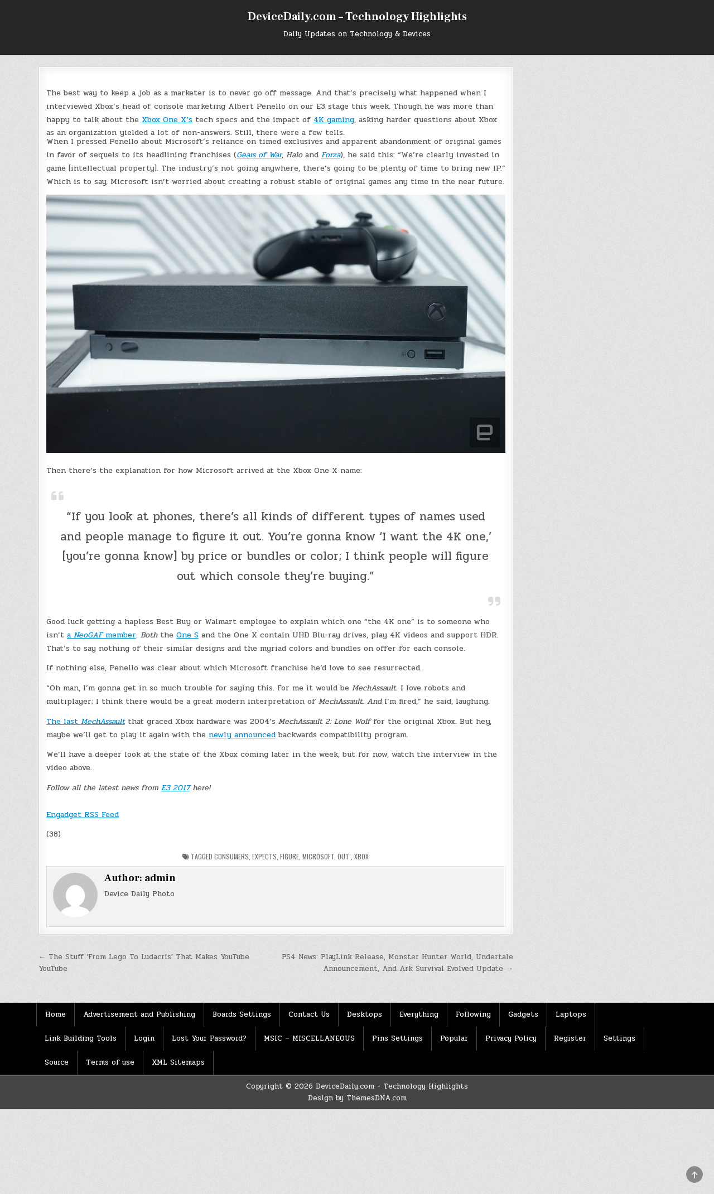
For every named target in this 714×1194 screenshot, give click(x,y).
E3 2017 (175, 788)
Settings (619, 1038)
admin (160, 878)
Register (570, 1038)
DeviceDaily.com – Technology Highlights (357, 16)
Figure (289, 856)
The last (63, 721)
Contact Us (309, 1014)
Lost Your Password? (209, 1038)
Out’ (344, 856)
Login (144, 1038)
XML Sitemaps (178, 1062)
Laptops (571, 1014)
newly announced (242, 735)
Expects (264, 856)
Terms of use (110, 1062)
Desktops (364, 1014)
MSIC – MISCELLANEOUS (309, 1038)
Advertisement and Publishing (139, 1014)
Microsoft (318, 856)
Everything (418, 1014)
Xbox (361, 856)
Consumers (231, 856)
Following (473, 1014)
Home (55, 1014)
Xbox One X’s (167, 119)
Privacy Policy (511, 1038)
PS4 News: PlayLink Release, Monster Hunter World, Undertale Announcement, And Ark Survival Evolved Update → (397, 962)
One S (187, 635)
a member (101, 635)
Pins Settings (397, 1038)
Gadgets (523, 1014)
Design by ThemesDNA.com (357, 1098)
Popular (454, 1038)
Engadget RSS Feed (82, 814)
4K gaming (333, 119)
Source (57, 1062)
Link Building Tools (81, 1038)
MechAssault (103, 721)
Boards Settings (242, 1014)
